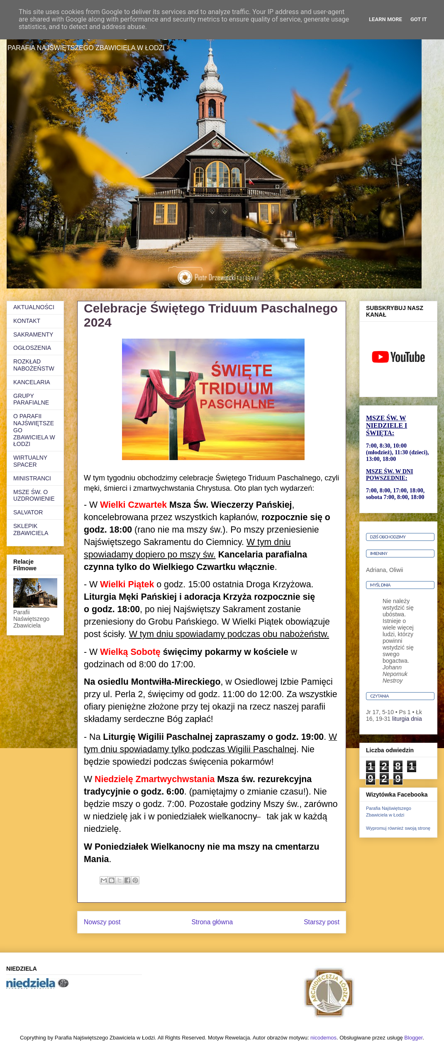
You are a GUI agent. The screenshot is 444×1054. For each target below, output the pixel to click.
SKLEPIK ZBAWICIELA (30, 529)
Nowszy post (102, 922)
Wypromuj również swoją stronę (398, 828)
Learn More (385, 19)
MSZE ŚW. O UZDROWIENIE (34, 495)
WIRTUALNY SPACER (30, 461)
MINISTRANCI (32, 478)
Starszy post (321, 922)
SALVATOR (28, 512)
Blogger (413, 1038)
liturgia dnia (407, 718)
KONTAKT (26, 320)
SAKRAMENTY (33, 334)
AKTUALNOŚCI (33, 307)
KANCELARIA (31, 382)
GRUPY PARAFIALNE (31, 399)
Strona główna (212, 922)
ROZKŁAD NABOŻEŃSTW (33, 365)
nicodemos (323, 1038)
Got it (418, 19)
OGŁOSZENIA (32, 347)
